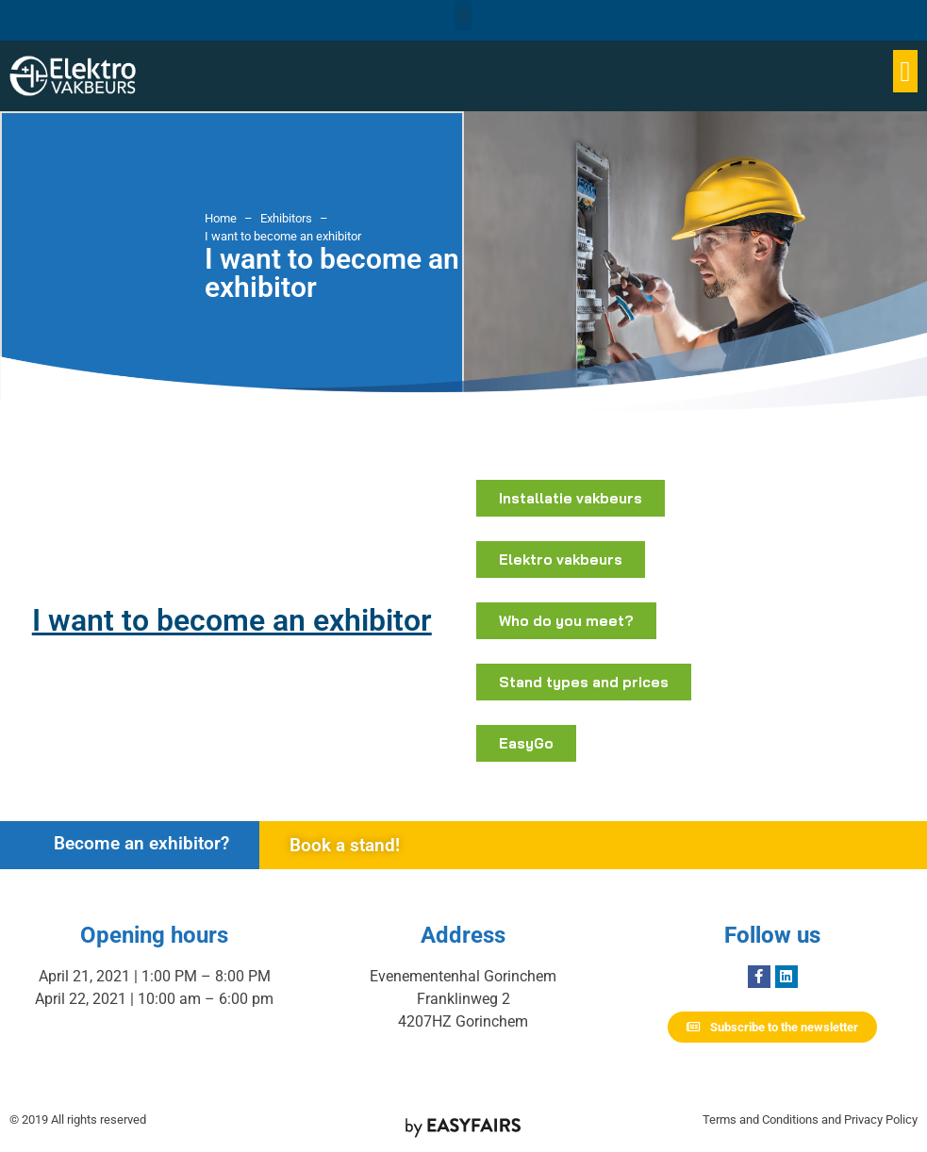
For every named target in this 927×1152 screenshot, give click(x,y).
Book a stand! (345, 845)
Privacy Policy (881, 1119)
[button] (463, 15)
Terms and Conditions (761, 1119)
